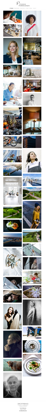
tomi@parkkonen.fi (23, 410)
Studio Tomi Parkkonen (23, 3)
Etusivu (11, 8)
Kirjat (30, 8)
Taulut (34, 8)
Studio (27, 8)
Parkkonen (16, 8)
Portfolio (22, 8)
